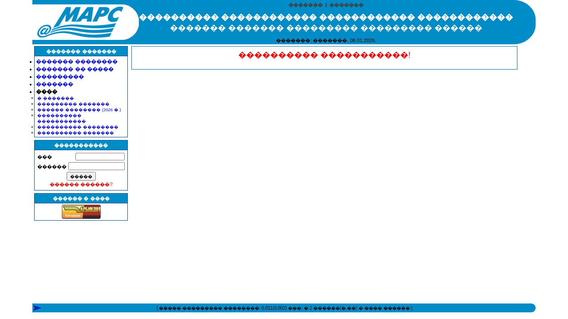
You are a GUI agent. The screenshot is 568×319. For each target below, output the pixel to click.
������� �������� (76, 61)
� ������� (55, 98)
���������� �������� (77, 126)
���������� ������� (75, 132)
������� (305, 5)
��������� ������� (73, 103)
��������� (60, 77)
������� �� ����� (75, 69)
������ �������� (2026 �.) (79, 109)
